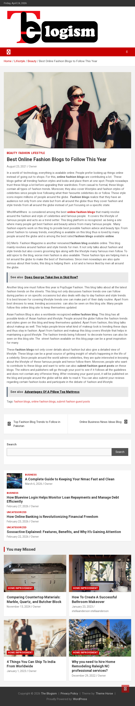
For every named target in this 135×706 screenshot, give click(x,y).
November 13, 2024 (18, 606)
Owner (33, 166)
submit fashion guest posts (73, 401)
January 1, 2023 (16, 671)
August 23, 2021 (17, 166)
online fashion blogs (81, 212)
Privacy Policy (69, 693)
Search (120, 452)
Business (31, 474)
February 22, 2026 (18, 536)
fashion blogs (22, 401)
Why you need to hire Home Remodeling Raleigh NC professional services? (93, 666)
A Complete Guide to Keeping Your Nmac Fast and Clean (69, 479)
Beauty (12, 153)
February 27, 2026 (18, 506)
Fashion (24, 153)
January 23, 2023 (82, 606)
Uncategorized (16, 512)
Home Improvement (20, 588)
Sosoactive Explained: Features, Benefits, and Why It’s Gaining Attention (64, 532)
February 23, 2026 (18, 521)
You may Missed (21, 549)
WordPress (80, 699)
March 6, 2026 (33, 483)
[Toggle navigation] (8, 51)
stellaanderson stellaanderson (90, 611)
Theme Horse (104, 693)
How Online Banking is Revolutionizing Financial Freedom (52, 517)
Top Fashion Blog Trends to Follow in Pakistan (36, 424)
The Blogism (49, 693)
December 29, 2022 (84, 675)
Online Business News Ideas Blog (101, 422)
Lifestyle (38, 153)
